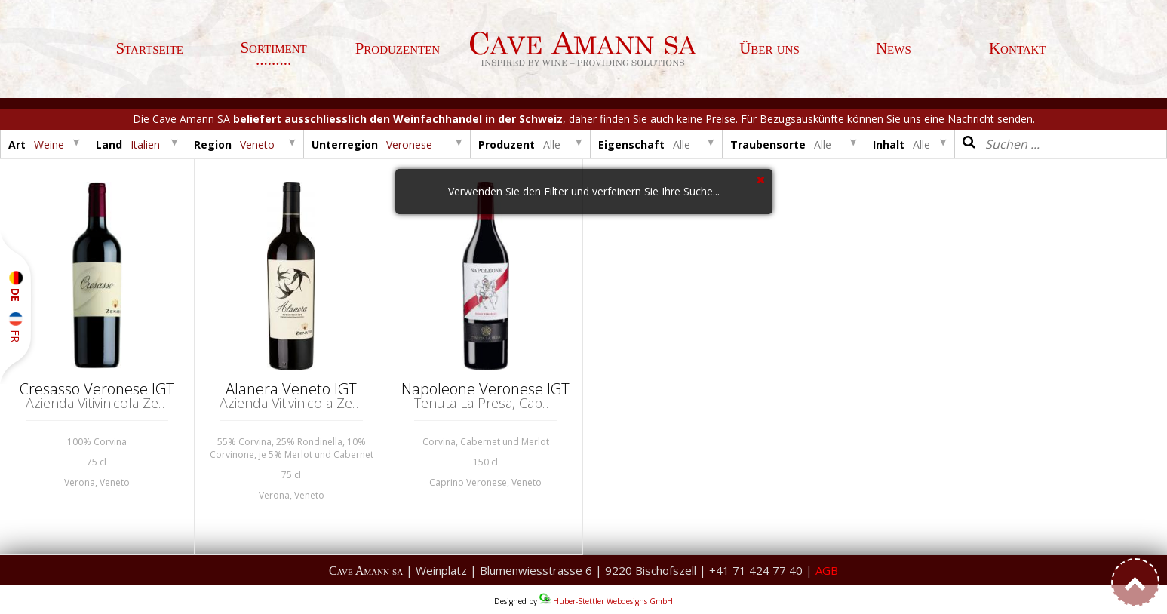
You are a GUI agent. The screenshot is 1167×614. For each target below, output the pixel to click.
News (893, 48)
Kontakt (1017, 48)
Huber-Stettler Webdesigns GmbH (613, 601)
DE (15, 286)
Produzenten (398, 48)
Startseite (149, 48)
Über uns (769, 48)
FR (15, 327)
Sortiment (273, 47)
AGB (826, 570)
